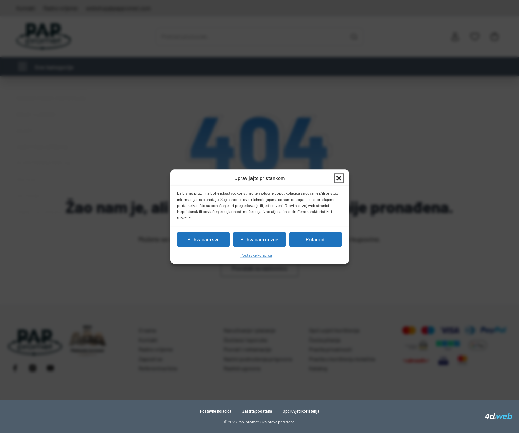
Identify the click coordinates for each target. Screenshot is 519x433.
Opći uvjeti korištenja (301, 411)
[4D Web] (498, 417)
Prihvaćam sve (203, 239)
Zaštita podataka (257, 411)
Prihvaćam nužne (259, 239)
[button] (338, 178)
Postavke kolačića (256, 255)
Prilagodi (316, 239)
